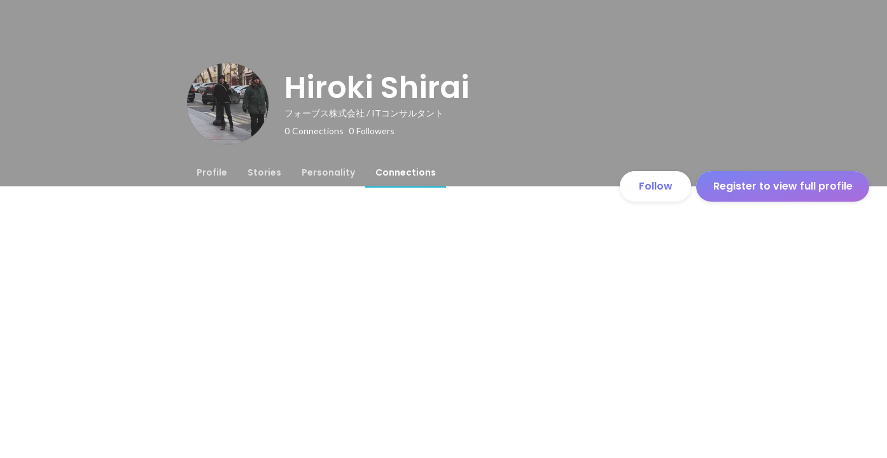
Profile (212, 172)
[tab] (211, 172)
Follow (656, 186)
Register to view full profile (783, 186)
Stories (264, 172)
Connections (405, 172)
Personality (328, 172)
